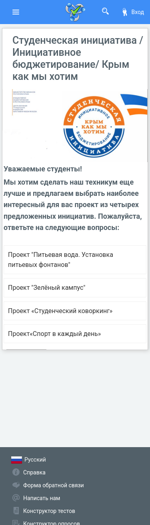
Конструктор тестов (49, 511)
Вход (132, 12)
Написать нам (41, 498)
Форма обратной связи (53, 485)
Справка (34, 472)
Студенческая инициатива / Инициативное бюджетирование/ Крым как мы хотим (77, 58)
